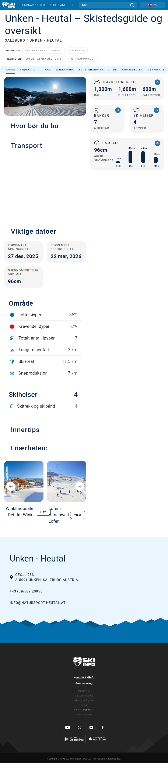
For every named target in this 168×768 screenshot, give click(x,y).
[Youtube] (67, 727)
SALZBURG (15, 40)
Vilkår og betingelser (84, 700)
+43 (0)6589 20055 (26, 591)
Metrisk (87, 710)
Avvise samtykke (84, 714)
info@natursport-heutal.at (38, 603)
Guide (10, 69)
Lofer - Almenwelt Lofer (45, 59)
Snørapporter (33, 5)
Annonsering (83, 683)
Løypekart (156, 69)
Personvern (84, 691)
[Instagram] (91, 727)
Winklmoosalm (82, 59)
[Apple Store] (97, 739)
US (92, 710)
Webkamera (65, 69)
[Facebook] (102, 727)
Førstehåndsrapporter (98, 69)
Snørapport (29, 69)
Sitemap (84, 705)
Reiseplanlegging (63, 5)
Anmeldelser (132, 69)
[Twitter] (79, 727)
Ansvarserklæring (84, 696)
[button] (45, 186)
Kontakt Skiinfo (84, 677)
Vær (48, 69)
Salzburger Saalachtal (43, 50)
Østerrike (77, 50)
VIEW (43, 511)
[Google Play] (74, 739)
